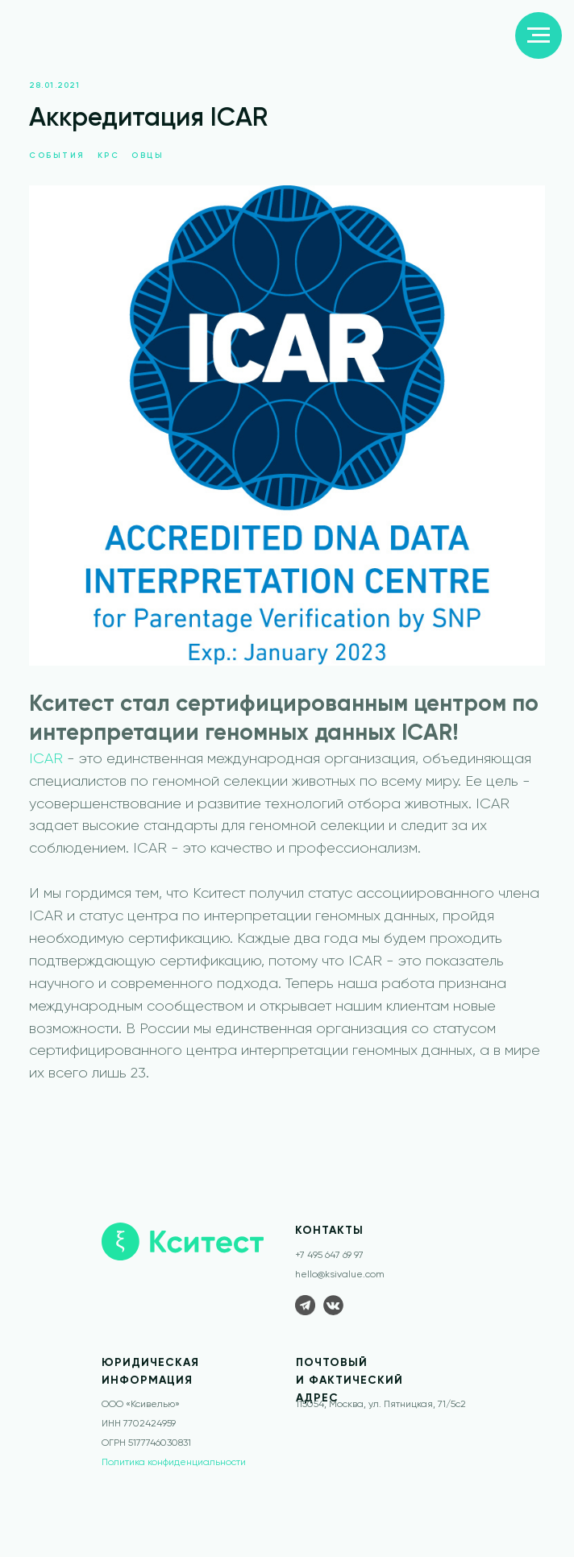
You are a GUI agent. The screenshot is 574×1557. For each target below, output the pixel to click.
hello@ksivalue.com (340, 1275)
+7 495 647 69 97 (329, 1255)
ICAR (46, 759)
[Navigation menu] (538, 35)
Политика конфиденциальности (174, 1463)
